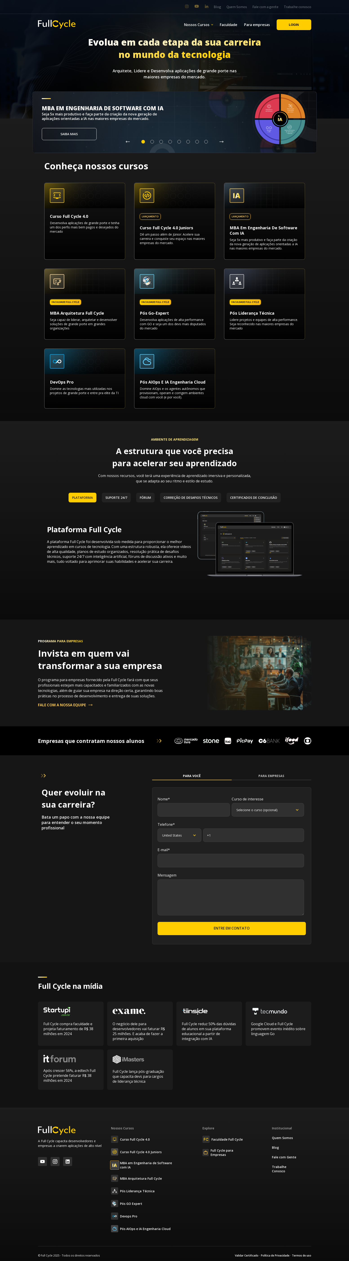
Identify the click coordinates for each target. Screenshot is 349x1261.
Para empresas (257, 24)
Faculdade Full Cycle (222, 1139)
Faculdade (228, 24)
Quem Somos (237, 6)
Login (294, 25)
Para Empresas (271, 776)
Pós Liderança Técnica (133, 1191)
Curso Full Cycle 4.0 (130, 1139)
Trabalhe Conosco (279, 1169)
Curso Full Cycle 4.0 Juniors (136, 1151)
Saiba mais (69, 134)
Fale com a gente (265, 6)
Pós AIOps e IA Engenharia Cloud (141, 1228)
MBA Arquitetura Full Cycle (136, 1178)
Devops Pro (124, 1216)
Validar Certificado (246, 1255)
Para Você (192, 776)
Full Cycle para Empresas (217, 1152)
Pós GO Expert (126, 1203)
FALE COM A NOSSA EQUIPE (65, 705)
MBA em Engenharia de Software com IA (141, 1165)
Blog (217, 6)
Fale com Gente (284, 1157)
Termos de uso (301, 1255)
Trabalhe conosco (297, 6)
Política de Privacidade (275, 1255)
